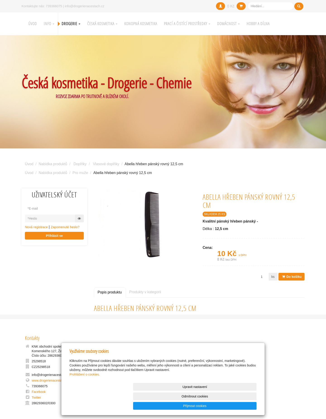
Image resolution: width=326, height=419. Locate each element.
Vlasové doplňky (106, 164)
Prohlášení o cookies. (85, 393)
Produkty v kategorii (145, 292)
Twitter (36, 397)
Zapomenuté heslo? (65, 227)
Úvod (32, 23)
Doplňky (80, 164)
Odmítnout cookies (202, 406)
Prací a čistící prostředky (187, 23)
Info (49, 23)
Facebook (39, 392)
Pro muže (80, 173)
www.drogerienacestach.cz (51, 380)
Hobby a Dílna (258, 23)
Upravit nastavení (164, 406)
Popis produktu (110, 292)
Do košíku (291, 277)
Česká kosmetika (102, 23)
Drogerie (71, 23)
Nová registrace (36, 227)
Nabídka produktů (53, 164)
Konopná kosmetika (140, 23)
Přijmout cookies (239, 406)
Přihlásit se (54, 235)
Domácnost (228, 23)
